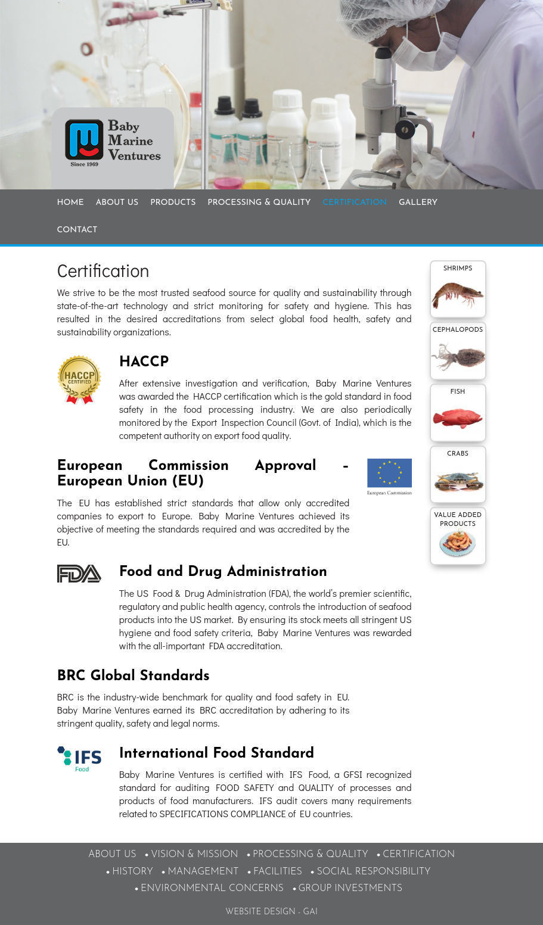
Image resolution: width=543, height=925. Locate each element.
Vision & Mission (194, 854)
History (132, 872)
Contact (77, 230)
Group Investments (351, 888)
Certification (354, 202)
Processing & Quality (259, 202)
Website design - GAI (271, 912)
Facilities (277, 872)
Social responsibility (373, 872)
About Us (117, 202)
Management (202, 872)
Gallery (418, 202)
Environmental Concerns (212, 888)
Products (173, 202)
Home (70, 202)
